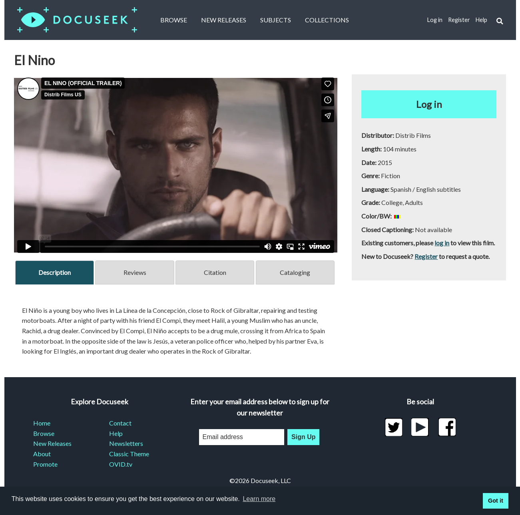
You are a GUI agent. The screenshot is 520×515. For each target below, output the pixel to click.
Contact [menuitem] (120, 423)
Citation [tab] (215, 272)
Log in (434, 19)
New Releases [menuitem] (52, 443)
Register (459, 19)
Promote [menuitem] (45, 464)
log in (441, 243)
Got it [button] (495, 500)
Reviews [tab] (135, 272)
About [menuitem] (42, 453)
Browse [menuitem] (43, 433)
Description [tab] (54, 272)
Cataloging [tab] (295, 272)
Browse (173, 20)
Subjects (275, 20)
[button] (499, 20)
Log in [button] (429, 104)
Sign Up (303, 436)
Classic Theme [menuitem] (129, 453)
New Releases (223, 20)
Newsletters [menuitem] (126, 443)
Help (481, 19)
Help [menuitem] (116, 433)
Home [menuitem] (41, 423)
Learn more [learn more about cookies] (259, 498)
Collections (327, 20)
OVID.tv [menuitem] (120, 464)
